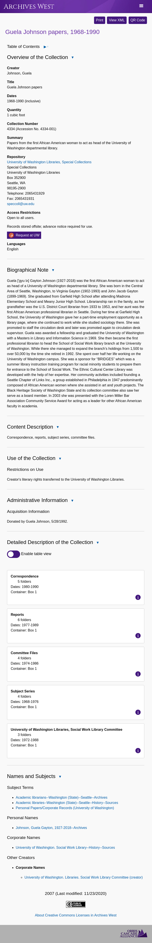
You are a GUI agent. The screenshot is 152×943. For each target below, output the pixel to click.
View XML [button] (117, 20)
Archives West (29, 6)
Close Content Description (57, 427)
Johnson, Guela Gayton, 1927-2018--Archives (51, 828)
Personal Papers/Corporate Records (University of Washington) (65, 808)
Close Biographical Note (52, 270)
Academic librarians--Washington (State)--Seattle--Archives (61, 797)
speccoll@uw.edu (20, 204)
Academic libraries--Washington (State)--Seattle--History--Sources (67, 803)
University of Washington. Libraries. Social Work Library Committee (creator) (83, 877)
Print (99, 20)
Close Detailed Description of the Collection (97, 543)
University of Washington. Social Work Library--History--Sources (65, 847)
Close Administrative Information (72, 501)
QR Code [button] (138, 20)
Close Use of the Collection (59, 459)
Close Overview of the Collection (72, 58)
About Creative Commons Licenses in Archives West (76, 915)
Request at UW (27, 235)
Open (47, 47)
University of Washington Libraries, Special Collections (49, 162)
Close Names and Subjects (59, 777)
